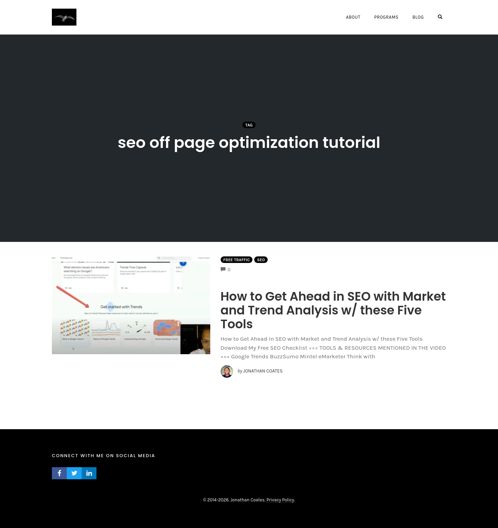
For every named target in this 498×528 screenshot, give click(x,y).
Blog (418, 17)
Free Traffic (236, 259)
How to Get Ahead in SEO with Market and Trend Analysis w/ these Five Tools (333, 310)
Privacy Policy (280, 499)
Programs (386, 17)
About (353, 17)
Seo (261, 259)
